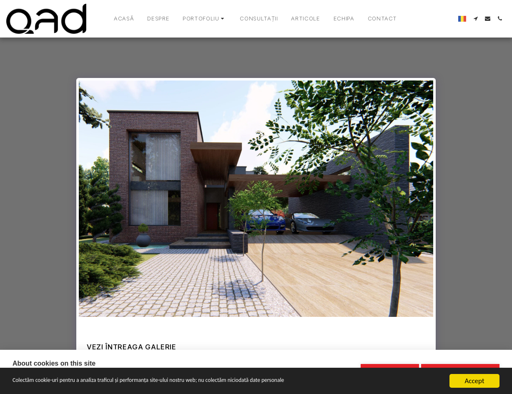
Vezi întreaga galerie (131, 347)
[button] (204, 18)
